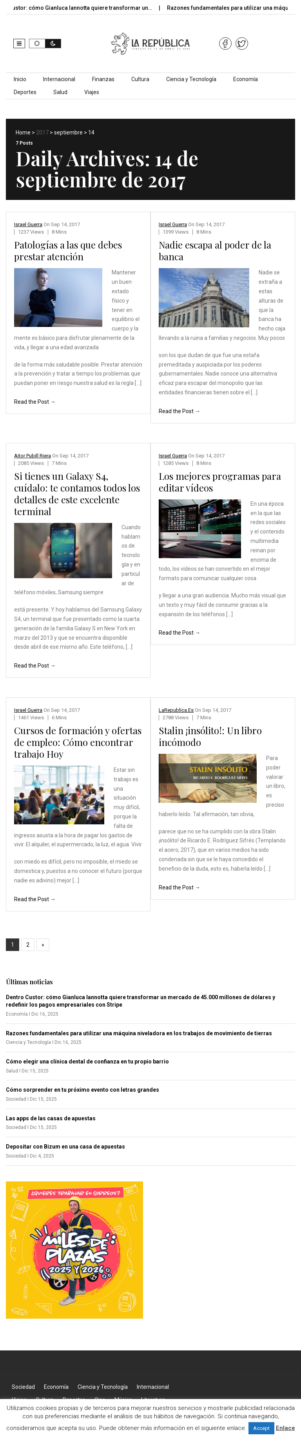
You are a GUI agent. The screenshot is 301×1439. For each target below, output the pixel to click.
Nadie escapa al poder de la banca (215, 250)
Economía (245, 79)
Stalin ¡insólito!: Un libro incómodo (210, 736)
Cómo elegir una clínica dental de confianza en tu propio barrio (87, 1061)
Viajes (91, 92)
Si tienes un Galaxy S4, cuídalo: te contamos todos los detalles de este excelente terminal (77, 493)
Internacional (59, 79)
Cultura (140, 79)
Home (23, 132)
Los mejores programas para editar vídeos (220, 482)
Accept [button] (261, 1428)
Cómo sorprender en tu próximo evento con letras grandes (82, 1090)
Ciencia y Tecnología (191, 79)
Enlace (285, 1428)
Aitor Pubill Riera (32, 456)
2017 (42, 132)
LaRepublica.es (176, 710)
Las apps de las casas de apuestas (51, 1118)
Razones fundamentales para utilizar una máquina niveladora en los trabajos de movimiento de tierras (139, 1033)
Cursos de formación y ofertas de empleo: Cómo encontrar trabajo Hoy (77, 742)
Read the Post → (35, 402)
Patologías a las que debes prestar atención (68, 250)
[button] (19, 43)
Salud (60, 92)
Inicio (20, 79)
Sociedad (23, 1387)
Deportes (25, 92)
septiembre (68, 132)
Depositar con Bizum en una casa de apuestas (65, 1146)
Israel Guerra (28, 224)
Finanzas (103, 79)
